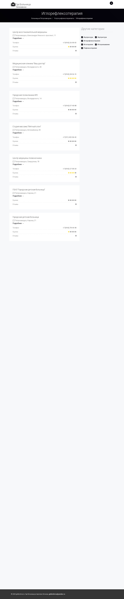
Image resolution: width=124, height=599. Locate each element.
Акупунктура (102, 37)
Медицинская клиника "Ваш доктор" (29, 63)
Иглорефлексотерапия (92, 41)
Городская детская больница (26, 217)
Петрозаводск (21, 7)
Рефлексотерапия (90, 48)
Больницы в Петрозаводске (41, 18)
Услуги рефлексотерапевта (64, 18)
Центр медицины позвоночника (27, 158)
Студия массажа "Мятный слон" (27, 126)
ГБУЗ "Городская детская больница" (29, 189)
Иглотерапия (88, 44)
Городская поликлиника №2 (25, 95)
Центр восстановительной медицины (30, 32)
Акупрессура (88, 37)
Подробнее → (18, 38)
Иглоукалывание (104, 44)
